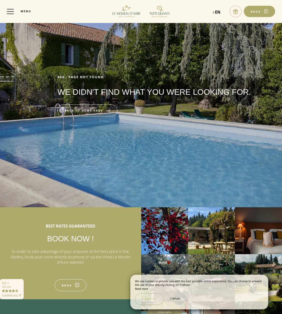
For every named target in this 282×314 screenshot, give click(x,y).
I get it (149, 299)
